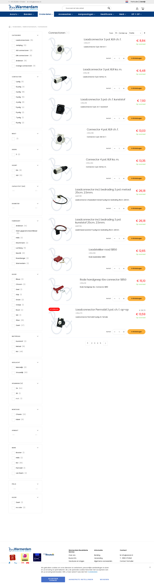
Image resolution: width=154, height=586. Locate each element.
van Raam (22, 473)
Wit (19, 315)
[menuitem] (14, 14)
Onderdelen (17, 27)
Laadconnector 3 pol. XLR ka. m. (102, 69)
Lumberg (21, 248)
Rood (20, 310)
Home (10, 27)
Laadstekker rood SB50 (103, 249)
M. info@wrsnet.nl (126, 555)
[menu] (77, 14)
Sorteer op (123, 33)
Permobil (21, 468)
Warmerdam (23, 263)
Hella (20, 238)
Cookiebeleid (92, 572)
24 (20, 388)
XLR (20, 175)
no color (21, 507)
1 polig (20, 81)
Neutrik (21, 253)
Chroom (21, 284)
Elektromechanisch (29, 27)
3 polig (21, 97)
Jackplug (22, 45)
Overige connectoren (26, 66)
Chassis (21, 414)
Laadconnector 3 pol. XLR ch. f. (102, 39)
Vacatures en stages (76, 561)
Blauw (20, 279)
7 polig (20, 117)
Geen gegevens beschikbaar (26, 232)
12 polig (21, 87)
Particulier (134, 2)
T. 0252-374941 (126, 558)
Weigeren (104, 579)
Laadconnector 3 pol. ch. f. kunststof (103, 99)
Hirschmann (23, 243)
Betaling (97, 555)
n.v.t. (20, 398)
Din (19, 170)
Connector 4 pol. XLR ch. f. (102, 129)
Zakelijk (142, 2)
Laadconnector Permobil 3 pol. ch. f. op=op (102, 309)
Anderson (22, 61)
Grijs (19, 294)
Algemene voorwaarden (103, 561)
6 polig (20, 112)
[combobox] (86, 8)
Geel (20, 289)
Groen (20, 300)
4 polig (21, 102)
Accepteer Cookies (53, 579)
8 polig (20, 122)
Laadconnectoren (25, 40)
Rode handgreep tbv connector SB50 (103, 279)
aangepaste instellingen (81, 579)
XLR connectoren (25, 50)
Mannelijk (22, 367)
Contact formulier (126, 561)
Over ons (72, 555)
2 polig (21, 92)
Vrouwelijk (22, 372)
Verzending (98, 558)
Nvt (20, 351)
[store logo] (23, 7)
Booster (21, 452)
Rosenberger (23, 258)
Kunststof (22, 341)
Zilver (20, 320)
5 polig (21, 107)
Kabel (20, 419)
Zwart (21, 325)
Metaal (21, 346)
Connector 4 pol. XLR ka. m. (102, 159)
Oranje (20, 305)
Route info (72, 558)
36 (19, 393)
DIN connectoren (24, 55)
